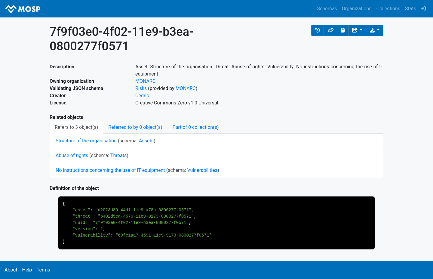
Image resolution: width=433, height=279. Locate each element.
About (11, 270)
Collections (388, 8)
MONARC (145, 81)
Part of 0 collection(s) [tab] (196, 127)
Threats (118, 155)
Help (27, 270)
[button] (317, 30)
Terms (43, 270)
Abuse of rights (72, 155)
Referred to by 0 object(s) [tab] (135, 127)
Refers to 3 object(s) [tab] (76, 127)
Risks (141, 88)
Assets (146, 141)
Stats (410, 8)
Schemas (327, 8)
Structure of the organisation (86, 141)
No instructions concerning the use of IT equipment (110, 170)
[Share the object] (357, 30)
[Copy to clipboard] (343, 30)
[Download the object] (374, 30)
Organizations (357, 8)
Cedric (142, 95)
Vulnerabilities (202, 170)
